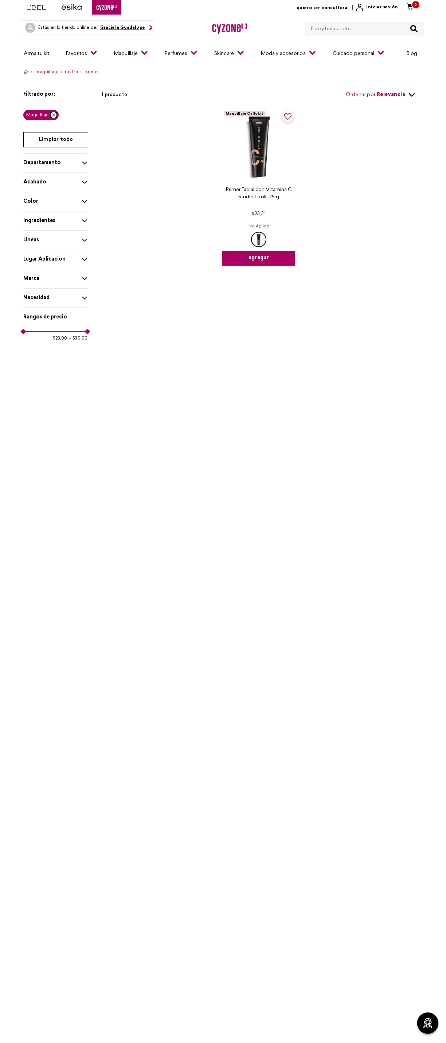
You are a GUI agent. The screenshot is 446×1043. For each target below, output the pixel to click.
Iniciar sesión (382, 7)
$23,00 (60, 338)
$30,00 (78, 338)
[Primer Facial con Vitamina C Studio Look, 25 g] (258, 187)
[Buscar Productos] (414, 28)
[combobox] (364, 27)
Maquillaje (37, 115)
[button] (55, 94)
